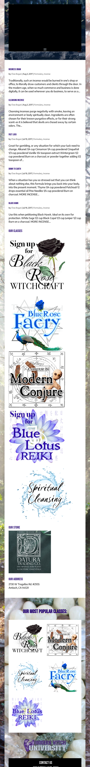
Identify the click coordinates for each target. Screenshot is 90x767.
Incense (47, 74)
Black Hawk (13, 203)
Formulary (38, 74)
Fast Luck (13, 134)
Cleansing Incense (16, 100)
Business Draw (15, 69)
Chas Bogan (16, 74)
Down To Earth (15, 168)
